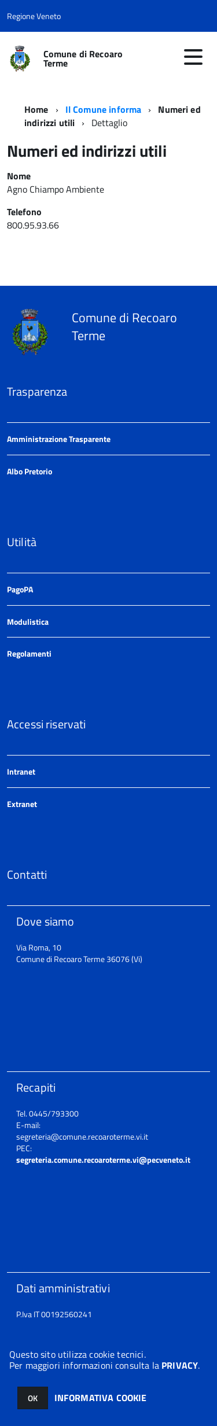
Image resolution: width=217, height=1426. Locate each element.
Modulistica (28, 622)
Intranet (21, 771)
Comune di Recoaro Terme (83, 58)
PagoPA (20, 589)
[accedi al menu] (193, 56)
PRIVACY (179, 1365)
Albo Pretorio (29, 471)
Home (36, 109)
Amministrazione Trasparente (59, 439)
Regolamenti (29, 653)
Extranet (22, 804)
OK (33, 1398)
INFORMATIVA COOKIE (100, 1398)
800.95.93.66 (34, 225)
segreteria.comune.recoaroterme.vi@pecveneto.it (103, 1160)
